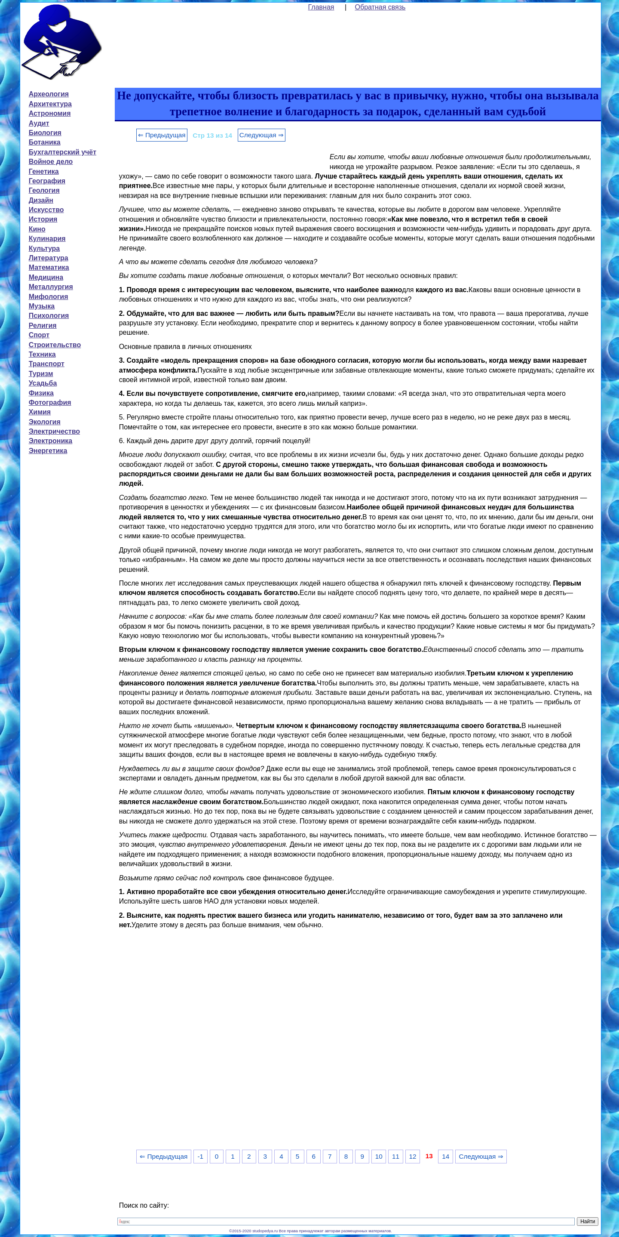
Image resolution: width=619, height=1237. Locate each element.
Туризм (41, 373)
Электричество (54, 431)
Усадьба (43, 383)
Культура (44, 248)
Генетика (44, 171)
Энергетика (48, 450)
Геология (44, 190)
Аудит (39, 123)
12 (412, 1156)
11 (395, 1156)
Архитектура (50, 104)
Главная (321, 7)
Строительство (55, 345)
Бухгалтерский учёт (62, 152)
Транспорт (46, 363)
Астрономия (50, 113)
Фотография (50, 402)
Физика (41, 393)
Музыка (42, 306)
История (43, 219)
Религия (43, 325)
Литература (48, 258)
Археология (49, 94)
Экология (45, 422)
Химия (40, 412)
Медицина (46, 277)
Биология (45, 132)
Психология (49, 315)
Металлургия (51, 286)
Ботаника (45, 142)
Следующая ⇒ (261, 135)
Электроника (51, 440)
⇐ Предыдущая (162, 135)
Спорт (39, 335)
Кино (37, 229)
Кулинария (47, 238)
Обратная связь (380, 7)
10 (379, 1156)
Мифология (48, 296)
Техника (42, 354)
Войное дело (51, 161)
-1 (200, 1156)
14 (445, 1156)
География (47, 181)
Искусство (46, 209)
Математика (49, 267)
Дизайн (41, 200)
